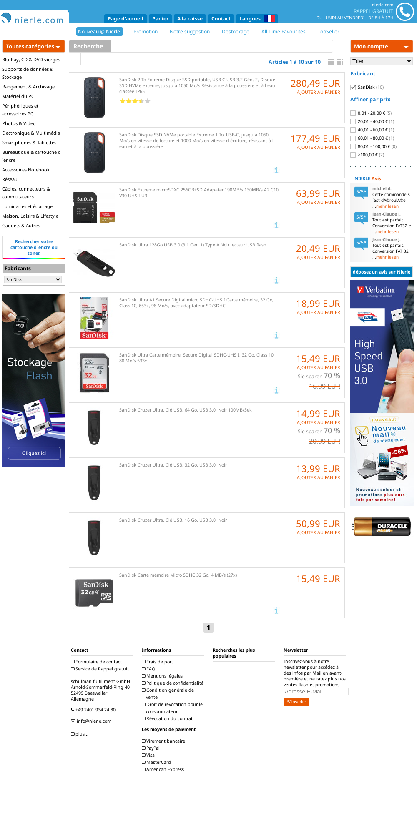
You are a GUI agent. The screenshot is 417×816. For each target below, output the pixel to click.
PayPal (152, 748)
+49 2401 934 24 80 (94, 710)
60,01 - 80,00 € (372, 138)
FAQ (149, 669)
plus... (80, 734)
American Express (164, 769)
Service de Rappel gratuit (101, 669)
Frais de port (158, 662)
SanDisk (367, 87)
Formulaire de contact (97, 662)
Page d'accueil (125, 18)
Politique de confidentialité (173, 683)
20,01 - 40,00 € (372, 121)
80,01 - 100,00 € (373, 146)
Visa (149, 755)
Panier (160, 18)
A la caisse (190, 18)
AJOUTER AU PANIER (318, 92)
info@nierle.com (92, 721)
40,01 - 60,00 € (372, 130)
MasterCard (157, 762)
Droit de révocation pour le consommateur (173, 707)
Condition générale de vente (169, 693)
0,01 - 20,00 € (371, 113)
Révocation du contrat (168, 718)
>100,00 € (367, 155)
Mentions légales (163, 676)
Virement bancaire (164, 741)
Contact (221, 18)
